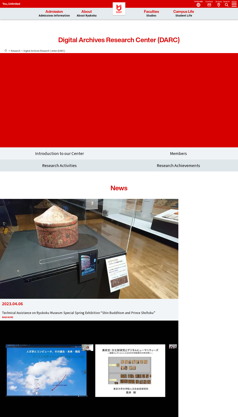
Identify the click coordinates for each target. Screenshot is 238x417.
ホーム (6, 50)
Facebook (112, 350)
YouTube (126, 350)
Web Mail (111, 380)
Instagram (139, 350)
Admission (54, 13)
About (87, 13)
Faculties (151, 13)
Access (218, 4)
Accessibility (143, 380)
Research (15, 50)
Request (140, 370)
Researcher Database (118, 373)
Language (197, 4)
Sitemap (140, 373)
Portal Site (112, 384)
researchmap (113, 370)
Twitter (99, 350)
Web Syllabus (113, 377)
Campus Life (183, 13)
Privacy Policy (144, 377)
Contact (208, 4)
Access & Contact (119, 308)
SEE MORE (119, 282)
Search (227, 2)
